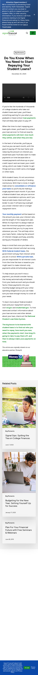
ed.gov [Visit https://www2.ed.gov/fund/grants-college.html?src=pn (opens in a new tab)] (9, 308)
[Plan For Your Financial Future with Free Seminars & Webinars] (19, 531)
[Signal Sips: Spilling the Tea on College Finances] (19, 418)
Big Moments (19, 52)
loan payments (29, 118)
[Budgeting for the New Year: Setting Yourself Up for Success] (19, 484)
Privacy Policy (33, 667)
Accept (27, 668)
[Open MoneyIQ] (19, 361)
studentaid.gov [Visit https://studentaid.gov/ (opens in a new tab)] (22, 308)
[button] (33, 33)
